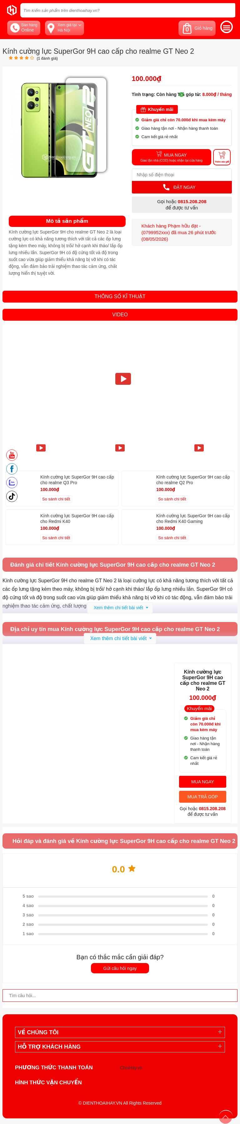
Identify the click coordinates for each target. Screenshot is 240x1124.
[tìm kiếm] (228, 10)
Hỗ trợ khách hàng (49, 1047)
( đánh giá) (47, 58)
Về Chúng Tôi (38, 1032)
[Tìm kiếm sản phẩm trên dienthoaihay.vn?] (127, 10)
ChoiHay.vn (131, 1067)
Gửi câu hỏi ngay (120, 968)
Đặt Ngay (179, 187)
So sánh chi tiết (56, 499)
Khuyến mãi (157, 109)
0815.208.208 (192, 201)
